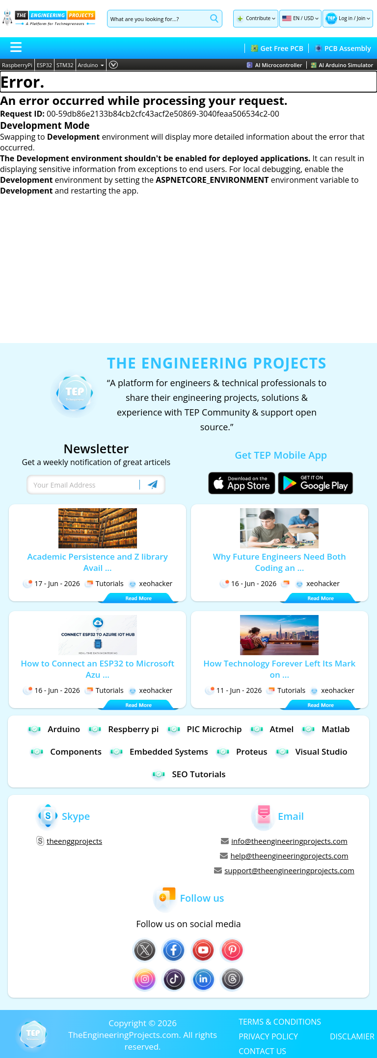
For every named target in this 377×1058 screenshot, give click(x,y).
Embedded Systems (158, 751)
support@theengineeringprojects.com (284, 870)
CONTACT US (262, 1051)
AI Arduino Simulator (342, 65)
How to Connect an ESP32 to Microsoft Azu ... (97, 669)
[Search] (157, 18)
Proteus (241, 751)
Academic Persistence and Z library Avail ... (97, 562)
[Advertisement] (188, 269)
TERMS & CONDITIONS (280, 1021)
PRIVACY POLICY (268, 1036)
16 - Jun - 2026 (248, 583)
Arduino (91, 65)
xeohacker (150, 583)
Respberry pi (123, 729)
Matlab (325, 729)
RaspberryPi (17, 65)
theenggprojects (69, 841)
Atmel (271, 729)
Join (361, 18)
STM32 (65, 65)
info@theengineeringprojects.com (284, 841)
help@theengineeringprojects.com (284, 856)
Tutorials (104, 583)
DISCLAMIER (352, 1036)
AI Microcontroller (274, 65)
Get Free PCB (277, 48)
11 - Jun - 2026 (233, 690)
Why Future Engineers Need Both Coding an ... (279, 562)
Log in (345, 18)
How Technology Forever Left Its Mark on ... (279, 669)
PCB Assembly (343, 48)
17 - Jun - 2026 (51, 583)
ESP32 (44, 65)
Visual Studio (311, 751)
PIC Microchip (204, 729)
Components (65, 751)
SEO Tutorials (188, 774)
